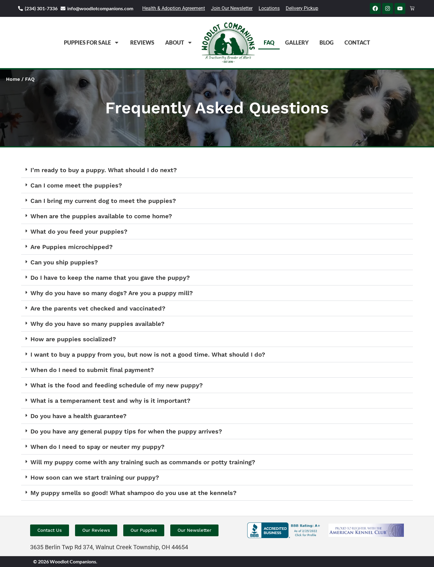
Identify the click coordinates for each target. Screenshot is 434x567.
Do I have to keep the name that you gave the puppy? (110, 277)
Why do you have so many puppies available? (97, 323)
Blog (326, 42)
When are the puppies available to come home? (101, 216)
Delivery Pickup (302, 8)
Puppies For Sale (91, 42)
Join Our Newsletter (232, 8)
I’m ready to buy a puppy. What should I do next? (103, 170)
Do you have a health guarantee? (78, 416)
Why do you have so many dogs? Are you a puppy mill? (111, 293)
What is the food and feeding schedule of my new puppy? (116, 385)
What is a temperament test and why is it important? (110, 400)
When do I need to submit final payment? (92, 369)
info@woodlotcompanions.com (100, 8)
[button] (217, 170)
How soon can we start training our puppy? (94, 477)
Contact (357, 42)
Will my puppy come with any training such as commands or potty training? (142, 462)
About (179, 42)
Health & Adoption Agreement (173, 8)
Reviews (142, 42)
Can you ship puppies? (64, 262)
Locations (269, 8)
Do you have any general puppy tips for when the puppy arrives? (126, 431)
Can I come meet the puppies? (76, 185)
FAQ (269, 42)
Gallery (297, 42)
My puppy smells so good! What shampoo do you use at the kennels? (133, 492)
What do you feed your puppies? (78, 231)
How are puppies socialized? (73, 339)
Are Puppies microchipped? (71, 246)
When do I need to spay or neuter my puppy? (97, 446)
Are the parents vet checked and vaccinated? (97, 308)
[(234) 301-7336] (20, 8)
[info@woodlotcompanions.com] (63, 8)
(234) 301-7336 (41, 8)
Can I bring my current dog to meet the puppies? (103, 200)
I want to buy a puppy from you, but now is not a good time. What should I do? (147, 354)
